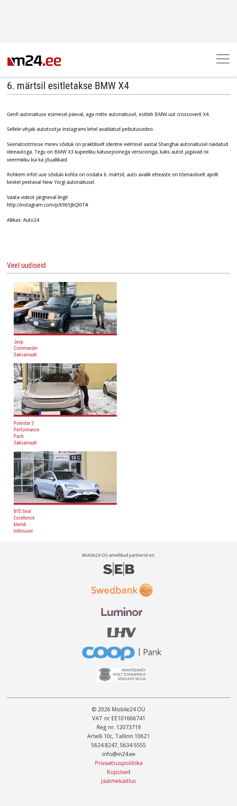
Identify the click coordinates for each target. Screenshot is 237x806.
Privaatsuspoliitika (119, 763)
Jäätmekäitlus (118, 781)
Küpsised (118, 772)
